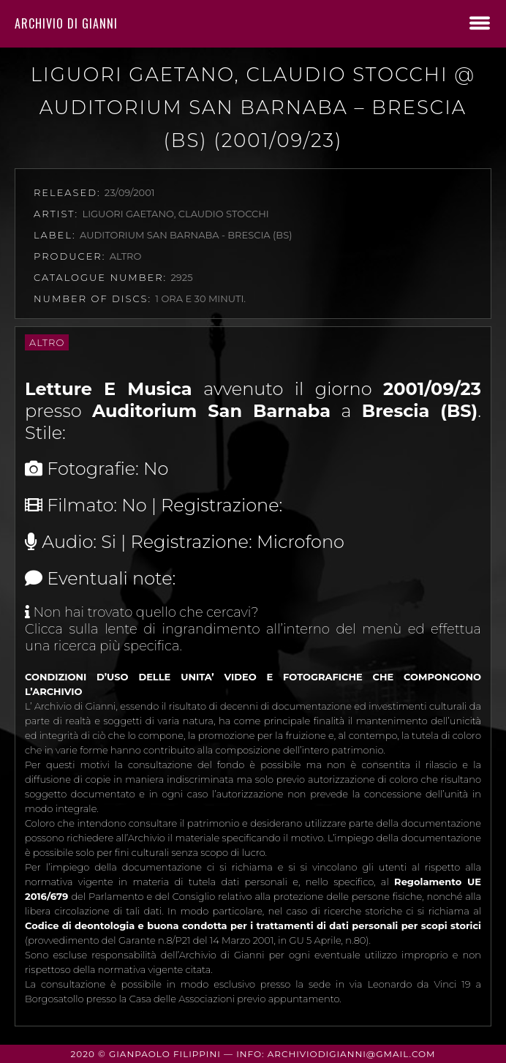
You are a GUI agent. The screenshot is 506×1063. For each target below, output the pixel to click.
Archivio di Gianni (66, 23)
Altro (46, 342)
